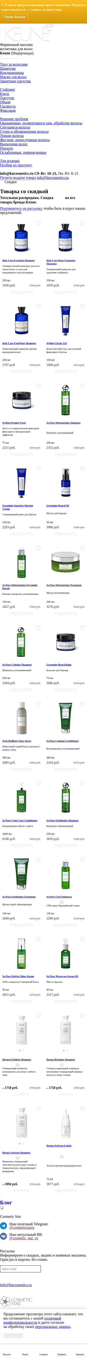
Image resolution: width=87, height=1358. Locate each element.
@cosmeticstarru (21, 1227)
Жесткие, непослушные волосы (25, 140)
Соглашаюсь (13, 1335)
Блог (6, 1202)
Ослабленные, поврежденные (23, 152)
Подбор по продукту (16, 165)
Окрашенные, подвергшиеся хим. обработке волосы (41, 123)
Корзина (80, 1354)
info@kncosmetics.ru (16, 173)
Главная (44, 1354)
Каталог (7, 1354)
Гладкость (8, 106)
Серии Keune (9, 58)
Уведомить (21, 292)
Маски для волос (13, 77)
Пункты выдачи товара (18, 178)
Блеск (4, 94)
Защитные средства (15, 81)
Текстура (7, 98)
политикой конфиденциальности (32, 1320)
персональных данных (52, 1327)
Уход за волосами (14, 64)
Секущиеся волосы (15, 127)
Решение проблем (14, 119)
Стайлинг (7, 89)
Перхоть (6, 148)
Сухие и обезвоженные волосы (24, 131)
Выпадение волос (14, 144)
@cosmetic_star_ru (23, 1238)
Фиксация (8, 110)
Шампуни (8, 68)
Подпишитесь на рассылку (21, 208)
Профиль (61, 1354)
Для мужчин (9, 161)
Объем (5, 102)
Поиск (25, 1354)
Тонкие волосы (12, 136)
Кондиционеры (12, 73)
